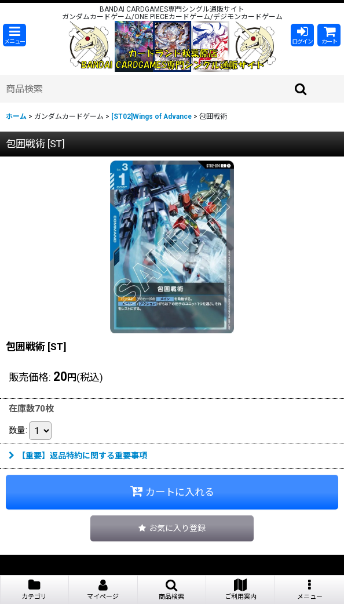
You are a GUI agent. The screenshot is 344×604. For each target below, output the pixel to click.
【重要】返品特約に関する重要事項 (78, 455)
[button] (14, 35)
